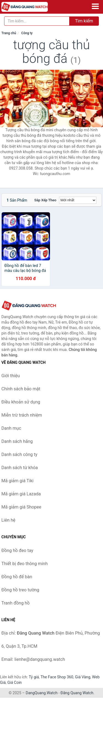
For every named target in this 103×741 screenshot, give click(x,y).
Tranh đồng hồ (15, 603)
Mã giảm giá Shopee (21, 507)
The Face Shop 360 (56, 677)
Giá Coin (14, 682)
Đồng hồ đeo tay (17, 550)
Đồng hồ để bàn (16, 576)
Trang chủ (8, 33)
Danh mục (11, 428)
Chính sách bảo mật (20, 388)
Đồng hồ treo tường (20, 589)
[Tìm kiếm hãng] (36, 21)
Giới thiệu (10, 375)
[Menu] (95, 6)
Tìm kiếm (84, 21)
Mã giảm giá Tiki (17, 480)
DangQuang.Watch (41, 693)
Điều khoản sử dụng (20, 402)
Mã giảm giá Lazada (21, 493)
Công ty (26, 33)
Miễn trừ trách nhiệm (21, 415)
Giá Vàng (82, 677)
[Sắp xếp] (77, 200)
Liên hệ (8, 520)
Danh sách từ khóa (19, 467)
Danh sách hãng (17, 441)
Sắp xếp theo (45, 200)
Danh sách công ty (19, 454)
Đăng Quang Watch (76, 693)
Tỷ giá (34, 677)
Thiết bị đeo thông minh (24, 563)
